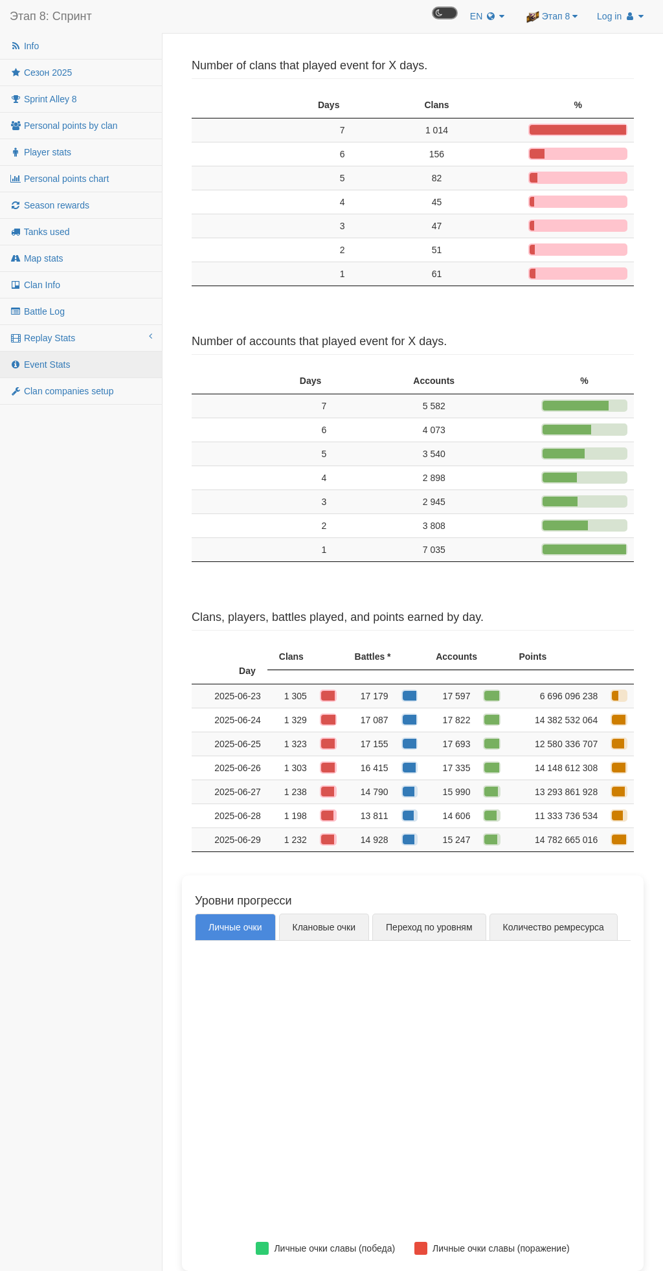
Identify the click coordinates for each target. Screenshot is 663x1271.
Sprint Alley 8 (43, 99)
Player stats (40, 152)
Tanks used (39, 232)
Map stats (36, 258)
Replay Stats (81, 337)
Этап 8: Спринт (51, 16)
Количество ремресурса (553, 927)
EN (487, 16)
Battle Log (37, 311)
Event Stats (40, 364)
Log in (620, 16)
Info (24, 46)
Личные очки (235, 927)
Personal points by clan (64, 125)
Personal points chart (59, 179)
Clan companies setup (61, 391)
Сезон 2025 (41, 72)
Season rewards (49, 205)
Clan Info (35, 285)
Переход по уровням (429, 927)
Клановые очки (324, 927)
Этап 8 (552, 16)
